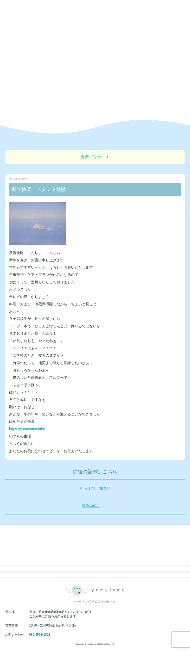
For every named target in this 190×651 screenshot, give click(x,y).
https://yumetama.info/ (27, 429)
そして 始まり (97, 488)
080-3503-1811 (39, 634)
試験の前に (91, 505)
